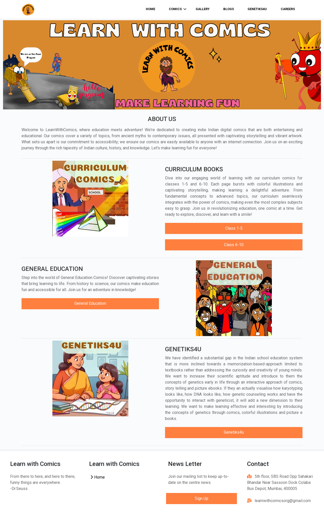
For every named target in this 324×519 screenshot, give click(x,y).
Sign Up (201, 498)
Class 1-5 (233, 228)
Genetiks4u (257, 9)
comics (178, 9)
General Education (90, 303)
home (150, 9)
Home (97, 477)
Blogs (228, 9)
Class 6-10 (234, 244)
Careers (288, 9)
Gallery (203, 9)
